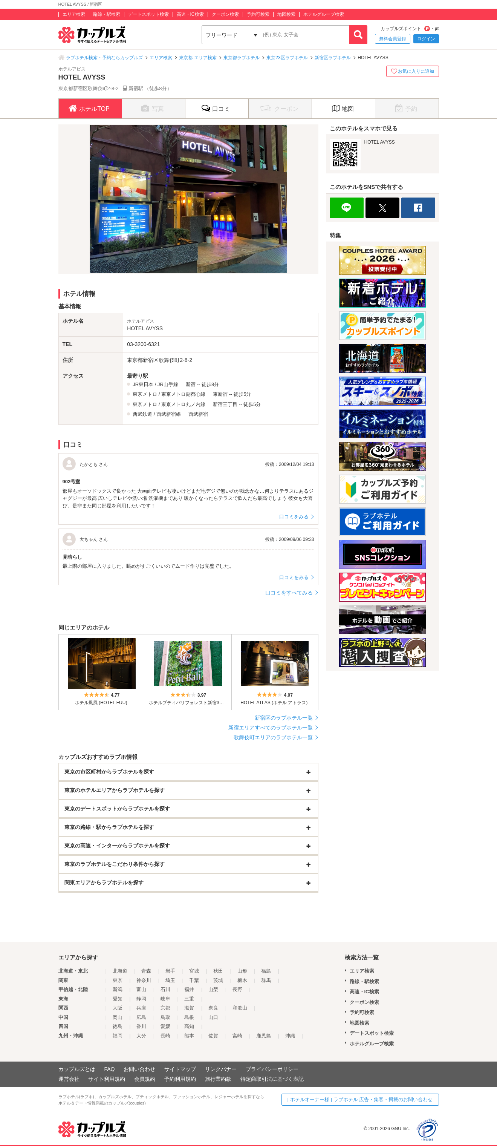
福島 (266, 971)
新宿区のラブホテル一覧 (284, 718)
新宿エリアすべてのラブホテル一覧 (270, 728)
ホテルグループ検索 (323, 14)
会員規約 (144, 1079)
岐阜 (165, 999)
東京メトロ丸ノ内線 (183, 404)
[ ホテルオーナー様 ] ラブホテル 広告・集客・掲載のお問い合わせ (360, 1099)
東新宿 (220, 394)
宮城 (194, 971)
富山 (141, 989)
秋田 (218, 971)
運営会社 (69, 1079)
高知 (189, 1026)
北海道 (120, 971)
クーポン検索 (225, 14)
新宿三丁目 (225, 404)
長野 (237, 989)
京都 (165, 1008)
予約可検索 (258, 14)
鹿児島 (263, 1036)
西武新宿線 (168, 414)
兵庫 (141, 1008)
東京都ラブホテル (241, 57)
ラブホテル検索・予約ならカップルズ (104, 57)
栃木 (242, 980)
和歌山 (239, 1008)
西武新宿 (198, 414)
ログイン (426, 38)
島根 (189, 1017)
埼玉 (170, 980)
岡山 (117, 1017)
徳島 (117, 1026)
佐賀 (213, 1036)
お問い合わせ (139, 1069)
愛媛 (165, 1026)
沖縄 (290, 1036)
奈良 (213, 1008)
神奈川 (143, 980)
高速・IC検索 (190, 14)
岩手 (170, 971)
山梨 (213, 989)
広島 (141, 1017)
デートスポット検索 (148, 14)
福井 (189, 989)
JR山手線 (168, 384)
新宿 (191, 384)
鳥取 (165, 1017)
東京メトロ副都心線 (183, 394)
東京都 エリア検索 (197, 57)
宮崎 (237, 1036)
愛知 (117, 999)
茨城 (218, 980)
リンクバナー (221, 1069)
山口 (213, 1017)
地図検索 (286, 14)
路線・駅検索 (106, 14)
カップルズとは (76, 1069)
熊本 (189, 1036)
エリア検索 (74, 14)
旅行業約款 (218, 1079)
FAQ (109, 1069)
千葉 (194, 980)
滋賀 (189, 1008)
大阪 (117, 1008)
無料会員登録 (392, 38)
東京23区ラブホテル (286, 57)
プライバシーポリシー (272, 1069)
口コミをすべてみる (289, 593)
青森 (146, 971)
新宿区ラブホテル (333, 57)
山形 (242, 971)
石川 (165, 989)
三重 (189, 999)
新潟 (117, 989)
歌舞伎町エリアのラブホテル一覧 (273, 737)
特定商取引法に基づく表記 (272, 1079)
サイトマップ (180, 1069)
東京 (117, 980)
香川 (141, 1026)
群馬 (266, 980)
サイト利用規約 (106, 1079)
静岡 (141, 999)
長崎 (165, 1036)
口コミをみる (294, 516)
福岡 (117, 1036)
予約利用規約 (180, 1079)
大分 (141, 1036)
